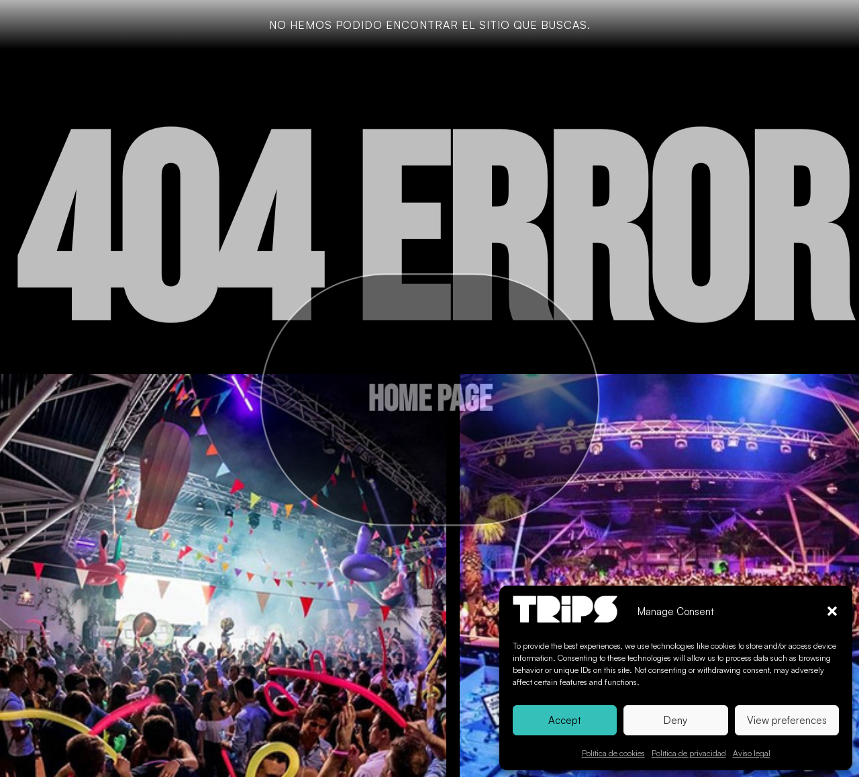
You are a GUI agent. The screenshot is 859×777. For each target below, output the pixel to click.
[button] (832, 611)
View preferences (787, 720)
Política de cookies (613, 753)
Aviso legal (751, 753)
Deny (675, 720)
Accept (564, 720)
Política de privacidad (689, 753)
